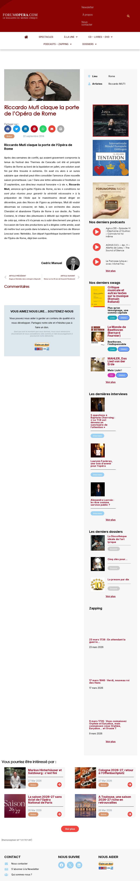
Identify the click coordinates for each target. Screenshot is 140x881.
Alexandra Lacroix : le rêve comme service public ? (102, 478)
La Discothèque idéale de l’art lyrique (117, 514)
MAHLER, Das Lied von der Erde (117, 336)
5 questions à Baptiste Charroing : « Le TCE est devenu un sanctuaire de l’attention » (103, 396)
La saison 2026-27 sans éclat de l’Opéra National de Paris (45, 774)
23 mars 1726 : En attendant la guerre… (107, 616)
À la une (45, 19)
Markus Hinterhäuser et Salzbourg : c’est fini (45, 747)
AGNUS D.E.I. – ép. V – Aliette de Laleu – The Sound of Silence (118, 223)
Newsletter (62, 7)
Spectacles (29, 19)
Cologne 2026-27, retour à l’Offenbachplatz (115, 747)
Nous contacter (96, 7)
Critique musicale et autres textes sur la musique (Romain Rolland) (118, 270)
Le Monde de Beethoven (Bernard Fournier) (117, 307)
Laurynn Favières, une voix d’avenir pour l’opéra (102, 439)
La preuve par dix (118, 554)
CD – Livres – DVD (66, 19)
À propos (78, 7)
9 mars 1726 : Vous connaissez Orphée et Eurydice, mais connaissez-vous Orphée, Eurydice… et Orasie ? (108, 700)
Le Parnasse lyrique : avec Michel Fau (117, 237)
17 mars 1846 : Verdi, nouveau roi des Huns (109, 657)
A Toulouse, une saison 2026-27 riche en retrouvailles (114, 774)
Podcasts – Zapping (94, 19)
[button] (45, 19)
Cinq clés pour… (117, 534)
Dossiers (118, 19)
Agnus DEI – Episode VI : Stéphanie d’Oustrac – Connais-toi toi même (118, 207)
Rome (111, 51)
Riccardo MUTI (116, 59)
